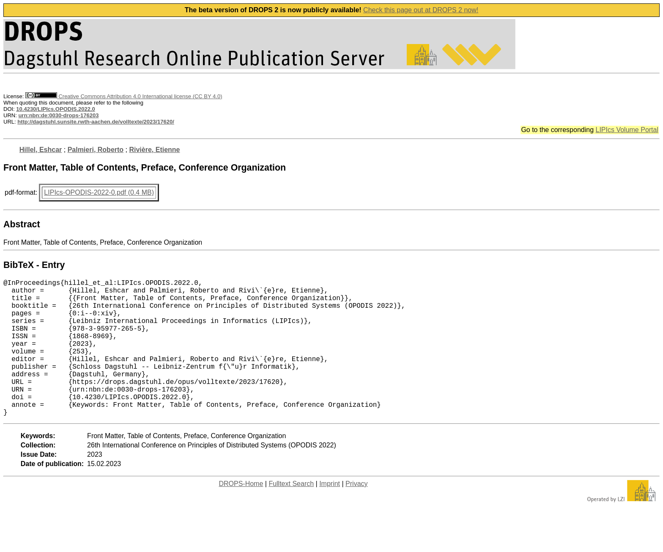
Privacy (356, 514)
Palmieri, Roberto (95, 149)
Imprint (329, 514)
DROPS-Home (241, 514)
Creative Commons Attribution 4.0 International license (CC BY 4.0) (123, 96)
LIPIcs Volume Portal (626, 129)
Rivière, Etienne (154, 149)
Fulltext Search (291, 514)
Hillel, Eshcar (40, 149)
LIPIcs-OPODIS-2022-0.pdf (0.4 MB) (99, 192)
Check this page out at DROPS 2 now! (420, 10)
